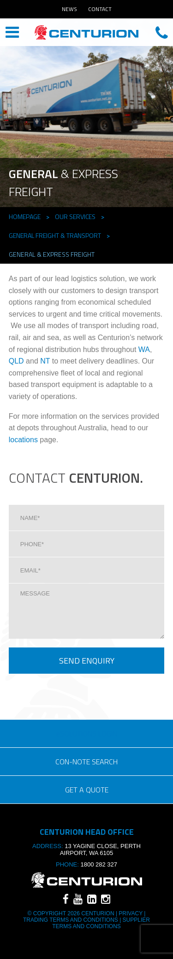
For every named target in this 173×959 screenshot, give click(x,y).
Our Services (75, 216)
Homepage (25, 216)
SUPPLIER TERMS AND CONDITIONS (101, 923)
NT (45, 361)
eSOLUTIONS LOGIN (86, 733)
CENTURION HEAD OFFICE (86, 33)
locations (23, 440)
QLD (16, 361)
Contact (100, 9)
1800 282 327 (98, 864)
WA (144, 349)
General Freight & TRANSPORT (55, 235)
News (69, 9)
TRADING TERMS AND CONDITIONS (71, 920)
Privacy (130, 913)
